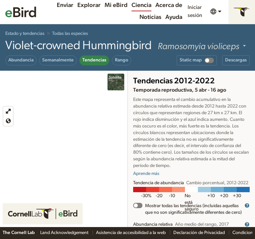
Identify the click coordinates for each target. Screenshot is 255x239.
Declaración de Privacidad (199, 232)
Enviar (65, 5)
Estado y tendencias (24, 33)
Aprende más (146, 173)
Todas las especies (70, 33)
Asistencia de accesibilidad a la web (131, 232)
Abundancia (21, 60)
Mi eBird (116, 5)
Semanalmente (58, 60)
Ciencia (141, 5)
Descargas (236, 60)
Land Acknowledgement (64, 232)
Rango (121, 60)
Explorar (89, 5)
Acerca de (168, 5)
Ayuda (173, 17)
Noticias (150, 17)
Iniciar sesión (195, 11)
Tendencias (94, 60)
